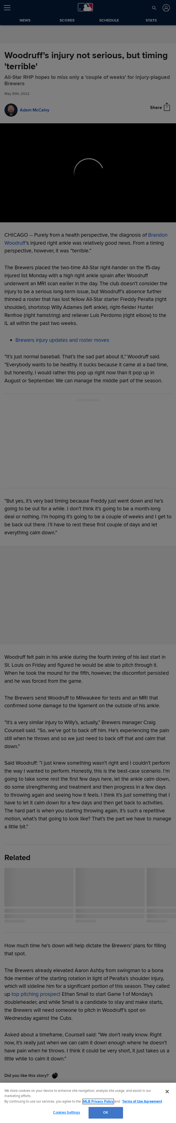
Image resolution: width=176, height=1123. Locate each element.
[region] (88, 1103)
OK (105, 1112)
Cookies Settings (66, 1112)
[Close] (167, 1091)
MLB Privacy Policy (98, 1101)
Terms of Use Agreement (142, 1101)
